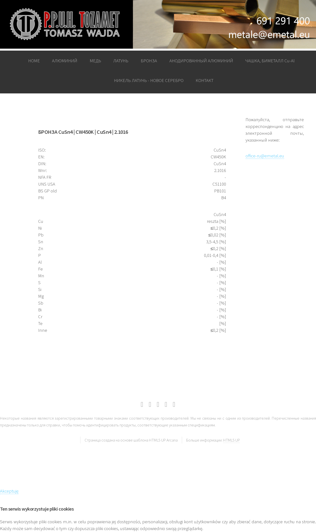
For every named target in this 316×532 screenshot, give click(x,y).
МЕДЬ (95, 60)
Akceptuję (9, 491)
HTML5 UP (231, 440)
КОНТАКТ (204, 80)
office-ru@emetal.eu (265, 156)
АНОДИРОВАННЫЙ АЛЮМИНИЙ (201, 60)
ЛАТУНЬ (120, 60)
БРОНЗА (149, 60)
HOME (34, 60)
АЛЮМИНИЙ (64, 60)
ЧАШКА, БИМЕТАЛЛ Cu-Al (270, 60)
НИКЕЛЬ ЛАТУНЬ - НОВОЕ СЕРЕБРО (149, 80)
